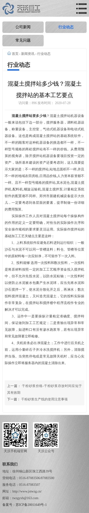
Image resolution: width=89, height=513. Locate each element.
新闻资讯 (27, 54)
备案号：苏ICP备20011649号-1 (24, 505)
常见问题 (23, 40)
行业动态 (66, 27)
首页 (15, 54)
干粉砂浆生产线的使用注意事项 (44, 399)
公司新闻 (23, 27)
